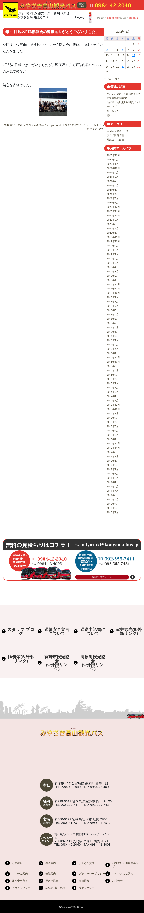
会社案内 (50, 873)
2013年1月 (112, 439)
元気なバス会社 (115, 139)
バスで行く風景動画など (125, 864)
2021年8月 (112, 176)
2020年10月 (113, 215)
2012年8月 (112, 452)
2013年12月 (113, 404)
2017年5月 (112, 327)
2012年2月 (112, 469)
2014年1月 (112, 400)
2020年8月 (112, 224)
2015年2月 (112, 383)
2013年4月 (112, 430)
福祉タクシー (86, 887)
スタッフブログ (21, 887)
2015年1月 (112, 387)
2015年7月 (112, 374)
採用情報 (84, 880)
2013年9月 (112, 413)
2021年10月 (113, 168)
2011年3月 (112, 495)
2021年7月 (112, 181)
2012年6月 (112, 460)
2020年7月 (112, 228)
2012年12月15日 (14, 125)
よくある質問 (86, 863)
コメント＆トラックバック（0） (93, 126)
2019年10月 (113, 241)
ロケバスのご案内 (122, 873)
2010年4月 (112, 503)
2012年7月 (112, 456)
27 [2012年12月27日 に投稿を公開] (122, 66)
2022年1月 (112, 164)
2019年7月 (112, 254)
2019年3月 (112, 271)
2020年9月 (112, 219)
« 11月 (107, 78)
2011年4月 (112, 490)
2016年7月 (112, 340)
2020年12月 (113, 207)
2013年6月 (112, 422)
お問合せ (117, 880)
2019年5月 (112, 262)
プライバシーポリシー (92, 873)
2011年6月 (112, 486)
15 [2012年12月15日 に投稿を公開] (133, 55)
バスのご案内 (20, 873)
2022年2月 (112, 159)
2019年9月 (112, 245)
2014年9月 (112, 391)
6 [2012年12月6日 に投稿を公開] (123, 49)
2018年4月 (112, 314)
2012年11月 (113, 447)
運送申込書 (51, 880)
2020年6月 (112, 232)
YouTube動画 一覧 (118, 131)
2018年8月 (112, 301)
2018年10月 (113, 293)
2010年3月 (112, 508)
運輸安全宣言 (20, 880)
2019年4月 (112, 267)
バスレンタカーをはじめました (124, 93)
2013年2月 (112, 434)
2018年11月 (113, 288)
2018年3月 (112, 318)
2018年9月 (112, 297)
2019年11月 (113, 237)
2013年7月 (112, 417)
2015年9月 (112, 366)
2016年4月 (112, 348)
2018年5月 (112, 310)
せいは (110, 115)
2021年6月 (112, 185)
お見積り (17, 863)
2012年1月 (112, 473)
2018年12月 (113, 284)
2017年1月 (112, 331)
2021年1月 (112, 202)
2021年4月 (112, 194)
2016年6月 (112, 344)
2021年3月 (112, 198)
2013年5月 (112, 426)
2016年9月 (112, 336)
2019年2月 (112, 275)
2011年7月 (112, 482)
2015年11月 (113, 357)
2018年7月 (112, 305)
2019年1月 (112, 280)
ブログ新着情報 (35, 125)
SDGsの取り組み (55, 887)
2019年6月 (112, 258)
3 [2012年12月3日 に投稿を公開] (107, 49)
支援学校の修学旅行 (118, 98)
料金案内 (50, 863)
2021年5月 (112, 189)
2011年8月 (112, 478)
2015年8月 (112, 370)
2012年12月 (113, 443)
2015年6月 (112, 379)
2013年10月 (113, 409)
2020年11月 (113, 211)
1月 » (116, 78)
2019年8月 (112, 250)
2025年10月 (113, 155)
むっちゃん (113, 111)
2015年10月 (113, 361)
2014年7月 (112, 396)
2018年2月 (112, 323)
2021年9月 (112, 172)
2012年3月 (112, 465)
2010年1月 (112, 512)
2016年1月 (112, 353)
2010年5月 (112, 499)
